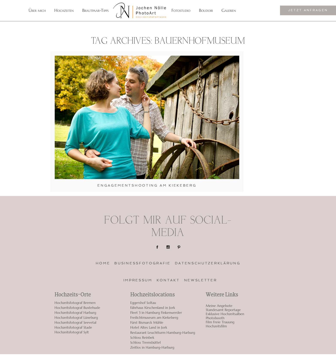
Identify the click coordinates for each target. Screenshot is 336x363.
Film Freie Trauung (220, 322)
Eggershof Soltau (143, 302)
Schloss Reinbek (142, 337)
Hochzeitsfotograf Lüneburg (76, 317)
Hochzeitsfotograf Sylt (71, 332)
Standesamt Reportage (223, 310)
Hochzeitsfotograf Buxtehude (77, 307)
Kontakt (168, 280)
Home (103, 263)
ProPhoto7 (255, 359)
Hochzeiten (64, 10)
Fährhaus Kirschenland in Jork (152, 307)
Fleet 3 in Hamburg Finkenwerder (156, 312)
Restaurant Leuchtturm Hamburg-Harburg (162, 332)
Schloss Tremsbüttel (145, 342)
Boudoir (206, 10)
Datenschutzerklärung (208, 263)
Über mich (37, 10)
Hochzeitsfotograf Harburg (75, 312)
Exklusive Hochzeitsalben (225, 314)
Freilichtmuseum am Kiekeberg (154, 317)
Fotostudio (180, 10)
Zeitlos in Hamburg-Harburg (152, 347)
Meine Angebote (219, 306)
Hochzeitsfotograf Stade (73, 327)
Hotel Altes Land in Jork (148, 327)
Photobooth (215, 318)
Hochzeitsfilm (216, 326)
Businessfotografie (142, 263)
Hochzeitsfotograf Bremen (74, 302)
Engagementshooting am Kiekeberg (146, 185)
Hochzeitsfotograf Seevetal (75, 322)
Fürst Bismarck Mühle (146, 322)
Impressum (137, 280)
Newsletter (200, 280)
